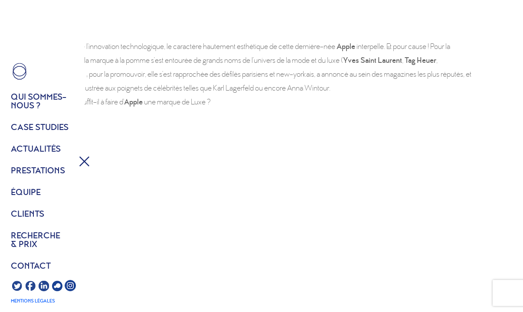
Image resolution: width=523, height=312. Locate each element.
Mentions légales (33, 301)
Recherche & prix (35, 240)
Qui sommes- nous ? (38, 102)
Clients (27, 214)
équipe (26, 193)
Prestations (38, 171)
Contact (31, 266)
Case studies (40, 128)
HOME (19, 71)
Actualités (36, 149)
